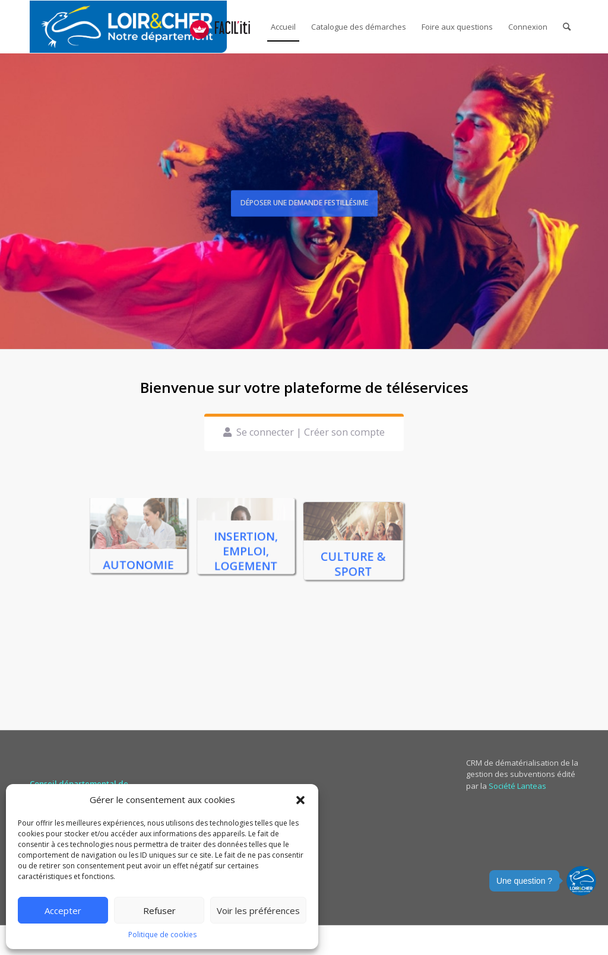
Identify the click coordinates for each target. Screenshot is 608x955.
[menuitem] (227, 20)
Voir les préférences (258, 910)
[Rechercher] (566, 27)
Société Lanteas (517, 786)
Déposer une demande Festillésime (304, 198)
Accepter (63, 910)
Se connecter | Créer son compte (310, 432)
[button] (581, 881)
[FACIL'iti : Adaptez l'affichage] (227, 20)
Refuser (159, 910)
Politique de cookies (162, 934)
